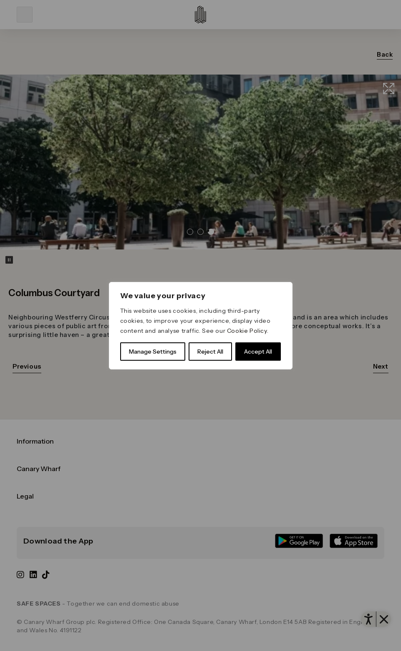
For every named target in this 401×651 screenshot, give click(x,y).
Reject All (210, 351)
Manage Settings (153, 351)
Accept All (258, 351)
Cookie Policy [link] (247, 330)
